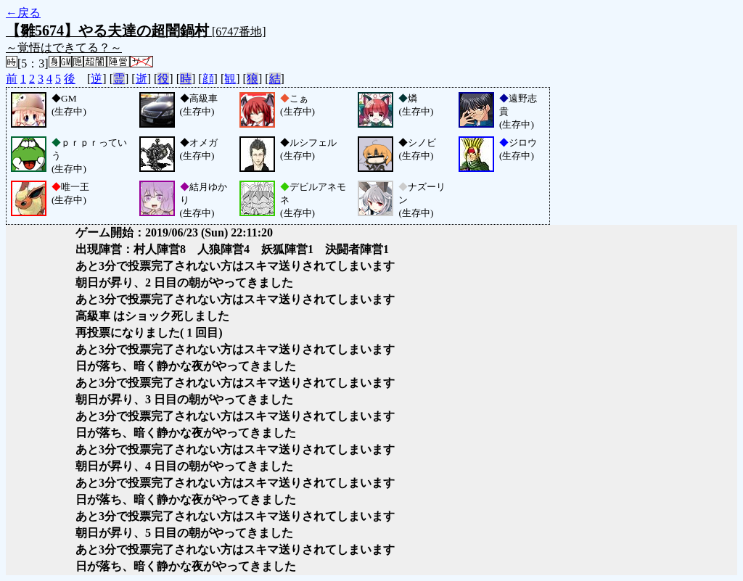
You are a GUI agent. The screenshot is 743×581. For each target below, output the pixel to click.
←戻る (23, 13)
